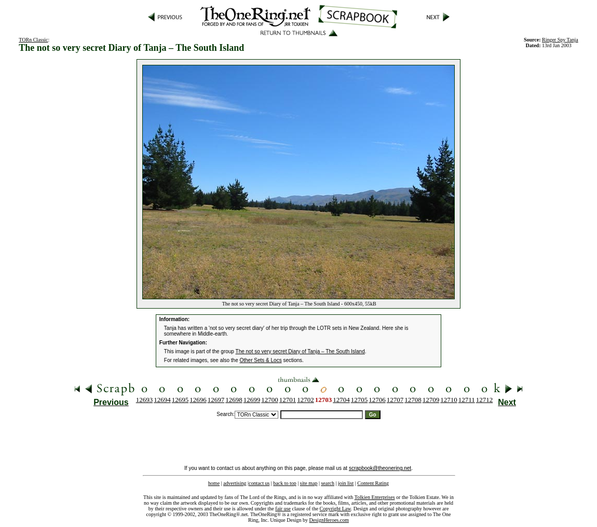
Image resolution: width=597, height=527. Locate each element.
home (214, 483)
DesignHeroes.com (329, 520)
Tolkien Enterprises (375, 497)
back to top (284, 483)
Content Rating (373, 483)
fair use (283, 508)
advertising (234, 483)
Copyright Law (335, 508)
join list (346, 483)
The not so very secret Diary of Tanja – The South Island (300, 351)
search (327, 483)
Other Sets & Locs (261, 360)
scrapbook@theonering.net (380, 468)
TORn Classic (33, 40)
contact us (259, 483)
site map (309, 483)
